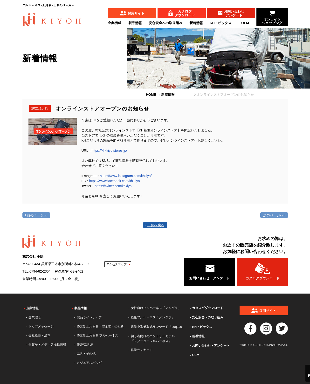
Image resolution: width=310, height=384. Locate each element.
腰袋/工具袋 (85, 344)
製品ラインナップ (89, 317)
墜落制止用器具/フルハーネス (97, 335)
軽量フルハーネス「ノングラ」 (153, 317)
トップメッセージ (41, 326)
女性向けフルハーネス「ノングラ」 (156, 308)
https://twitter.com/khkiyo (113, 186)
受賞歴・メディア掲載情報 (47, 344)
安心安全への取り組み (165, 23)
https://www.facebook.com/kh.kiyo (114, 181)
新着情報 (196, 23)
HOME (151, 94)
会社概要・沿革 (39, 335)
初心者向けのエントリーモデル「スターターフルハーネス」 (153, 338)
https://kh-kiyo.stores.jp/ (109, 150)
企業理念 (34, 317)
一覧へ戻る (155, 225)
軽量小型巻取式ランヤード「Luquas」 (158, 327)
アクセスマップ (116, 264)
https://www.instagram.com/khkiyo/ (126, 176)
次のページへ (273, 215)
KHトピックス (220, 23)
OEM (245, 23)
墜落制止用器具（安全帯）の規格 (100, 326)
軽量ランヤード (142, 350)
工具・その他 (86, 353)
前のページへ (37, 215)
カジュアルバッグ (89, 362)
